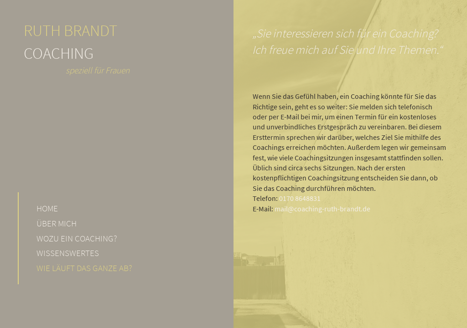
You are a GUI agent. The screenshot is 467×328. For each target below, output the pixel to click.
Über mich (56, 223)
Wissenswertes (67, 252)
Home (47, 208)
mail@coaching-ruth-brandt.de (322, 208)
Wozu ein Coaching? (76, 238)
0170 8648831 (300, 198)
